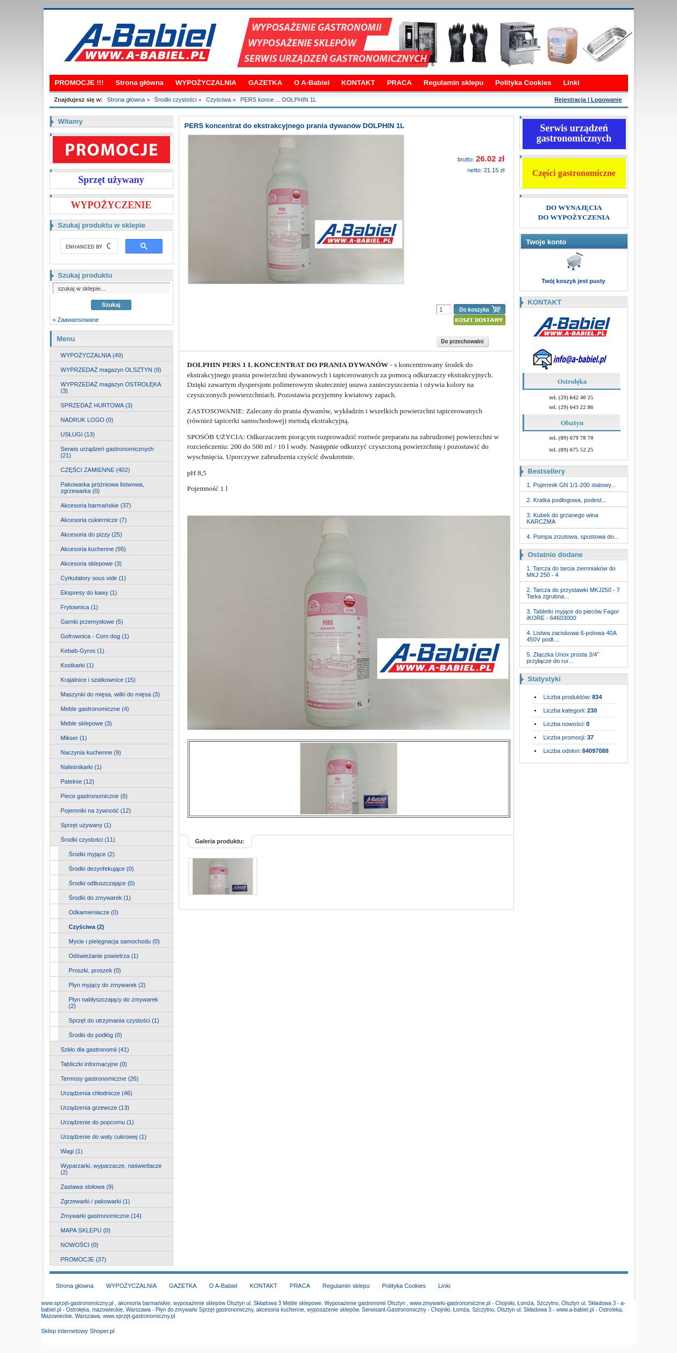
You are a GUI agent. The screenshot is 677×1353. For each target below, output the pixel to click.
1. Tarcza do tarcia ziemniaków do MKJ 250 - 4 (571, 571)
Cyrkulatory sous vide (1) (93, 578)
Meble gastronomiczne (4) (95, 709)
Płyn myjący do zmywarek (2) (107, 985)
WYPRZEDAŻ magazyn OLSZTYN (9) (111, 370)
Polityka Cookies (523, 83)
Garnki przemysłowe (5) (92, 621)
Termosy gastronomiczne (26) (100, 1078)
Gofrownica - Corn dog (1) (95, 636)
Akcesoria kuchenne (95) (93, 549)
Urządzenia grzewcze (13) (95, 1107)
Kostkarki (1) (77, 665)
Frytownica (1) (79, 607)
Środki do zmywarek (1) (100, 897)
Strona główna (140, 83)
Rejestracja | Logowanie (588, 99)
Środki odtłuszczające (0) (102, 883)
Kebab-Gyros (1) (82, 650)
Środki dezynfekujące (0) (101, 868)
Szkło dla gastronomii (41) (95, 1049)
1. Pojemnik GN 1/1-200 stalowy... (571, 485)
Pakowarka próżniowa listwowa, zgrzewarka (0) (102, 487)
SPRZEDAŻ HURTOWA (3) (97, 405)
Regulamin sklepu (453, 83)
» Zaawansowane (76, 319)
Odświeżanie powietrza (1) (104, 956)
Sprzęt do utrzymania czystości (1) (114, 1020)
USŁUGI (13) (78, 434)
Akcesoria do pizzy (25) (91, 534)
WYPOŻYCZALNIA (205, 83)
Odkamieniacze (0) (93, 912)
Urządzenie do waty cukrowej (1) (104, 1136)
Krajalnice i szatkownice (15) (98, 679)
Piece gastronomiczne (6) (94, 796)
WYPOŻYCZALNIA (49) (92, 355)
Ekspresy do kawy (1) (89, 592)
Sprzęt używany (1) (86, 825)
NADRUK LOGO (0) (87, 420)
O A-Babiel (311, 83)
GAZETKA (265, 83)
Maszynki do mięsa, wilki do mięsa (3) (110, 694)
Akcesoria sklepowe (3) (91, 563)
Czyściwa (218, 99)
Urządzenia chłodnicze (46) (96, 1093)
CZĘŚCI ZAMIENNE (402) (95, 470)
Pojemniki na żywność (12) (96, 810)
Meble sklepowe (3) (86, 723)
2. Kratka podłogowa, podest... (567, 500)
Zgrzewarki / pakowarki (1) (95, 1201)
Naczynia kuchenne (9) (91, 752)
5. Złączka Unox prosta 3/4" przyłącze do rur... (563, 657)
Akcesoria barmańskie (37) (96, 505)
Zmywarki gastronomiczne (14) (101, 1216)
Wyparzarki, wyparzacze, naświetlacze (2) (111, 1168)
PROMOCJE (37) (84, 1259)
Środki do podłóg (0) (95, 1035)
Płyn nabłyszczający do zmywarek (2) (113, 1002)
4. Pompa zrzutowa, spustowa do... (573, 536)
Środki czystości (175, 99)
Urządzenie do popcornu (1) (97, 1122)
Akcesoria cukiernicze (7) (94, 520)
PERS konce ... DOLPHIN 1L (278, 99)
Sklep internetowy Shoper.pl (78, 1331)
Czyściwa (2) (86, 927)
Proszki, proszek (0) (95, 970)
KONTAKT (358, 83)
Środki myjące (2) (92, 854)
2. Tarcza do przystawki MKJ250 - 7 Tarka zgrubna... (573, 593)
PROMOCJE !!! (79, 83)
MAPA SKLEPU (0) (86, 1230)
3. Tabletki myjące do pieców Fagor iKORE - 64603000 (573, 614)
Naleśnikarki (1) (81, 767)
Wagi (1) (72, 1151)
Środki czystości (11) (88, 839)
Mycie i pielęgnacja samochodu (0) (114, 941)
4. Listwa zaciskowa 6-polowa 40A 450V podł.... (572, 636)
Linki (571, 83)
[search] (88, 246)
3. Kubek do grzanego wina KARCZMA (562, 518)
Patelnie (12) (77, 781)
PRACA (399, 83)
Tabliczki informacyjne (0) (94, 1064)
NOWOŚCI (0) (79, 1245)
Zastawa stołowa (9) (87, 1186)
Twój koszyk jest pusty (573, 281)
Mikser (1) (74, 738)
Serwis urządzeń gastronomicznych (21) (107, 452)
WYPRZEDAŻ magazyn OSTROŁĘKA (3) (111, 387)
